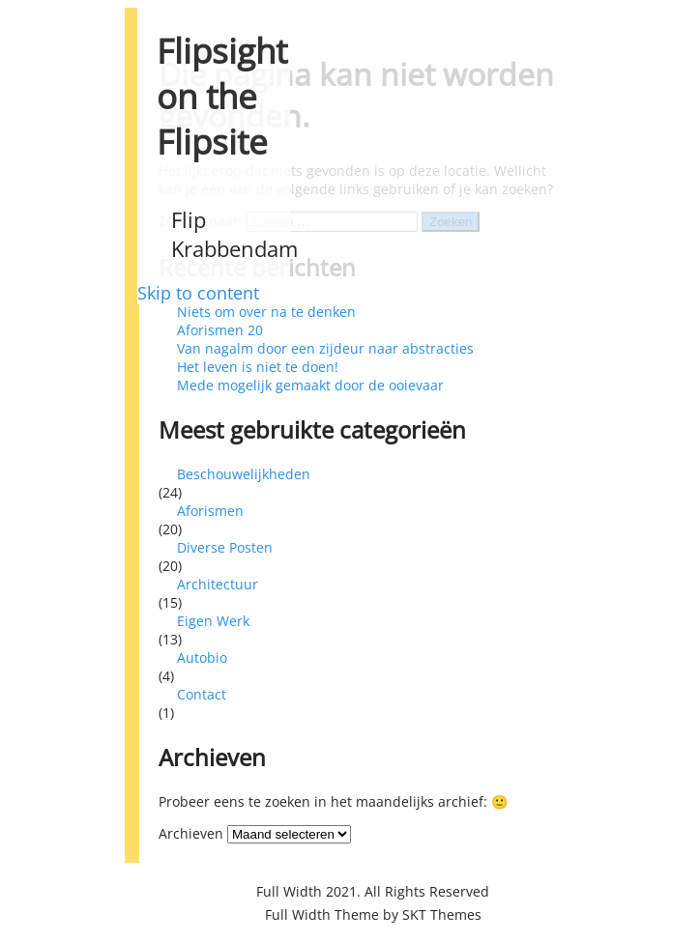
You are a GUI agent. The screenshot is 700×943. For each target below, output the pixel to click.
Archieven (191, 833)
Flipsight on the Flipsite (222, 96)
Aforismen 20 (220, 330)
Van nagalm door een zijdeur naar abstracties (325, 348)
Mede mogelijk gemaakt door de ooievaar (310, 385)
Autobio (202, 657)
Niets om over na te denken (266, 311)
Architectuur (217, 584)
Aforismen (210, 510)
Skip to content (198, 292)
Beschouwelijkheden (243, 474)
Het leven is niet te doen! (257, 366)
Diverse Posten (225, 547)
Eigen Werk (213, 621)
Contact (201, 694)
